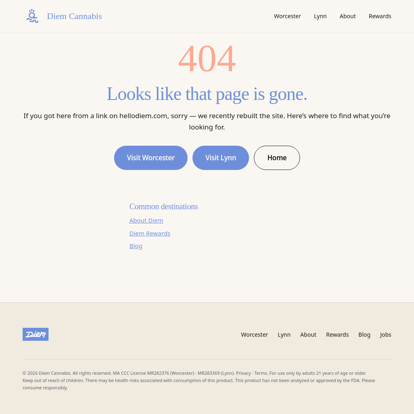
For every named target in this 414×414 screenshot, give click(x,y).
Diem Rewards (149, 233)
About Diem (146, 220)
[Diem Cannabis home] (62, 16)
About (348, 16)
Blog (135, 246)
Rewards (380, 16)
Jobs (385, 334)
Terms (260, 373)
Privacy (243, 373)
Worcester (287, 16)
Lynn (320, 16)
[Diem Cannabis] (36, 334)
